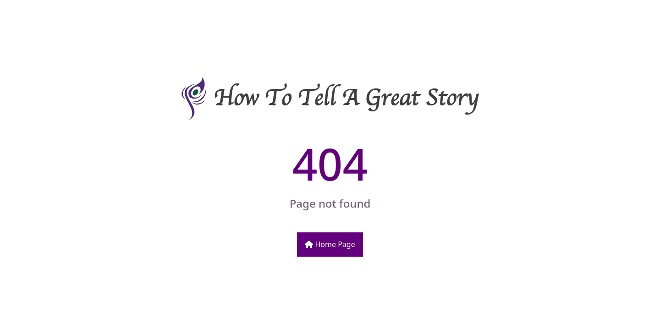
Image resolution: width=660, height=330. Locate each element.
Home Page (330, 244)
